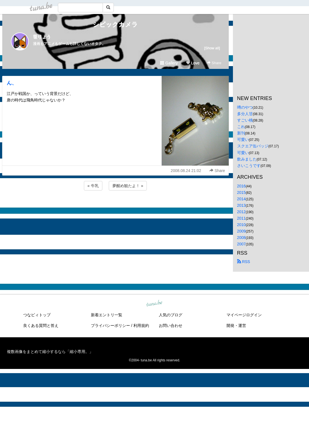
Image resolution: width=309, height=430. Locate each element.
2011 (241, 218)
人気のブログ (170, 315)
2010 (241, 224)
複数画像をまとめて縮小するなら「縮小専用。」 (50, 351)
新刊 (241, 133)
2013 (241, 205)
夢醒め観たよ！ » (127, 185)
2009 (241, 231)
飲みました (247, 159)
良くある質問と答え (40, 325)
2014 (241, 199)
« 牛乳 (93, 185)
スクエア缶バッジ (252, 146)
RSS (243, 261)
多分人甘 (245, 113)
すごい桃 (245, 120)
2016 (241, 186)
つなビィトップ (37, 315)
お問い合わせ (170, 325)
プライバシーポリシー (110, 325)
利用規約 (141, 325)
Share (214, 63)
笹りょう (42, 36)
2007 (241, 244)
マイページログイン (244, 315)
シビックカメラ (115, 24)
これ (241, 126)
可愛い (243, 139)
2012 (241, 212)
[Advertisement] (115, 206)
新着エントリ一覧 (106, 315)
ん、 (12, 83)
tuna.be (154, 303)
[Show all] (212, 48)
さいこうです (249, 165)
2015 (241, 192)
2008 (241, 237)
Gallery (169, 63)
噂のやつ (245, 107)
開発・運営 (236, 325)
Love (192, 63)
